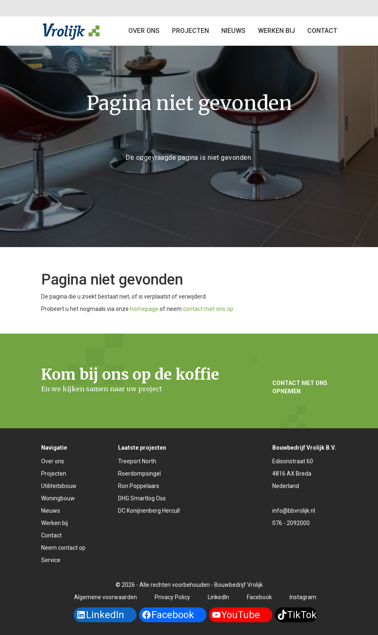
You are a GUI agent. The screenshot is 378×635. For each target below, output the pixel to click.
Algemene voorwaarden (105, 597)
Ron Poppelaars (138, 486)
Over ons (144, 31)
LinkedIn (218, 597)
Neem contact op (63, 547)
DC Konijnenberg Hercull (149, 510)
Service (50, 560)
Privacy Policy (172, 597)
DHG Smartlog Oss (142, 498)
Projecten (53, 473)
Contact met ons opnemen (299, 387)
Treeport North (137, 461)
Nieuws (233, 31)
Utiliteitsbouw (59, 486)
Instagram (303, 597)
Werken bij (276, 31)
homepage (144, 309)
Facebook (259, 597)
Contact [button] (322, 31)
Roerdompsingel (139, 473)
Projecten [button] (190, 31)
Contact (51, 535)
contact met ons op (208, 309)
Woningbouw (58, 498)
